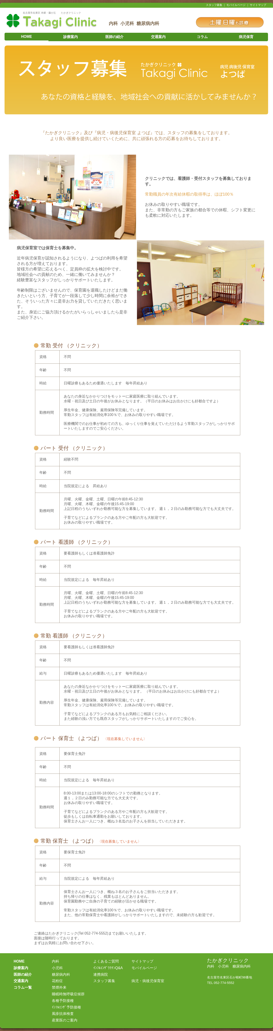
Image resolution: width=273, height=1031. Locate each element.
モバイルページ (235, 5)
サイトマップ (258, 5)
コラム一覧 (23, 987)
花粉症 (57, 981)
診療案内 (70, 37)
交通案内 (158, 37)
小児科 (57, 968)
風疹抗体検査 (63, 1014)
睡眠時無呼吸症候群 (68, 994)
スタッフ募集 (214, 5)
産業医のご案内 (64, 1020)
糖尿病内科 (61, 974)
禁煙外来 (59, 987)
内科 (55, 961)
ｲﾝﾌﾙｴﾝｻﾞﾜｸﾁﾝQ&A (108, 968)
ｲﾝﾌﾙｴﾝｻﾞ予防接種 (66, 1007)
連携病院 (100, 974)
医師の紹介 (114, 37)
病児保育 (246, 37)
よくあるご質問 (106, 961)
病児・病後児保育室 (147, 981)
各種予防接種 (63, 1001)
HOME (26, 36)
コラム (202, 37)
